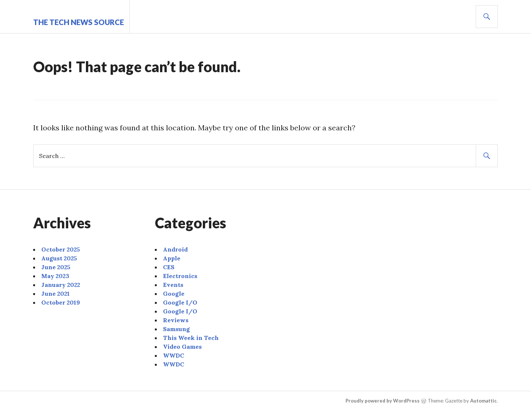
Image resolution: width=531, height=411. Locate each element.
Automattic (483, 401)
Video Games (182, 346)
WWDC (173, 355)
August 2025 (59, 258)
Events (173, 284)
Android (175, 249)
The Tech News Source (78, 22)
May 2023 (55, 276)
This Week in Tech (191, 337)
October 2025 (60, 249)
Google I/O (180, 302)
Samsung (176, 329)
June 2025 (55, 267)
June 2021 (55, 293)
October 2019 (60, 302)
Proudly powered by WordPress (383, 401)
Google (173, 293)
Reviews (175, 320)
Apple (171, 258)
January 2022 (60, 284)
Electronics (180, 276)
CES (168, 267)
